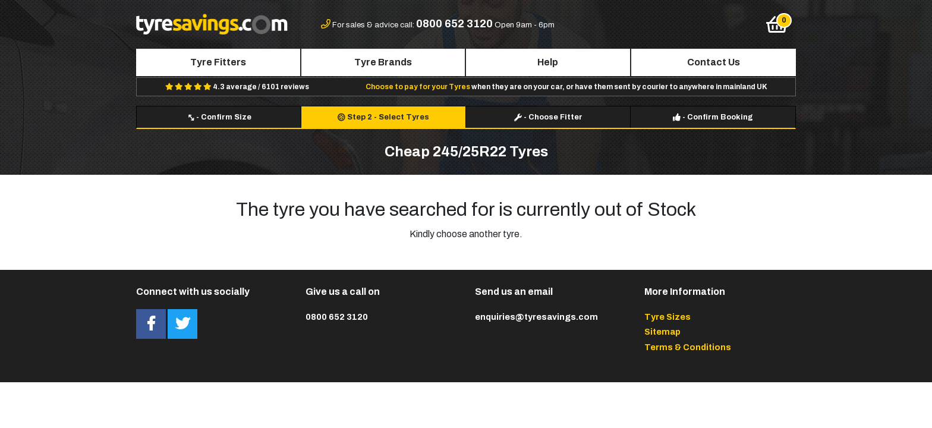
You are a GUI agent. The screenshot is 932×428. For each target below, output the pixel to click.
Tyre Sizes (667, 317)
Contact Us (713, 62)
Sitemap (662, 331)
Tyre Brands (383, 62)
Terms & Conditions (687, 347)
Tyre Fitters (218, 62)
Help (547, 62)
